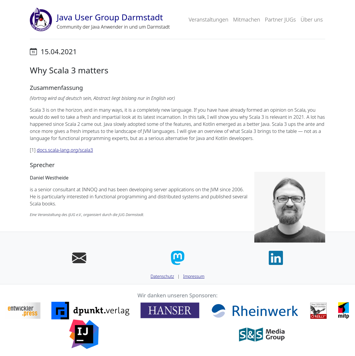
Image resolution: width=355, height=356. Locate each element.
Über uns (312, 19)
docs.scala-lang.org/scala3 (65, 150)
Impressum (193, 276)
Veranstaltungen (208, 19)
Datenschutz (162, 276)
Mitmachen (246, 19)
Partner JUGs (280, 19)
